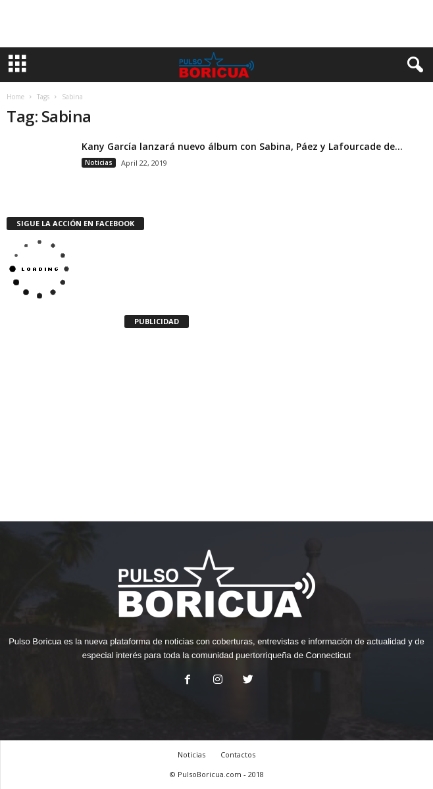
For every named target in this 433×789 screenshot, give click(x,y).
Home (15, 96)
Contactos (237, 754)
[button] (412, 65)
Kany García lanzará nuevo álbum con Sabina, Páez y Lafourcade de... (242, 146)
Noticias (99, 162)
